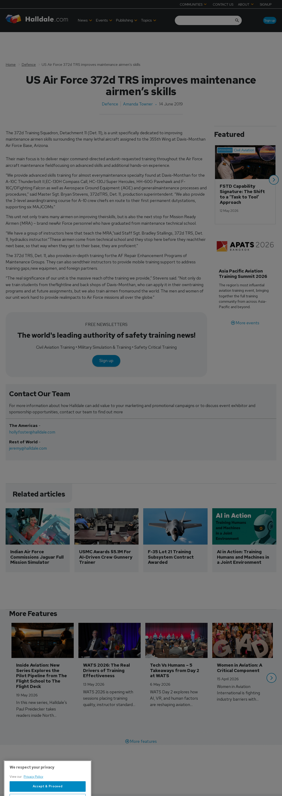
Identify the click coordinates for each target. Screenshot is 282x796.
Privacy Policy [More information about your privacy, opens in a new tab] (33, 794)
